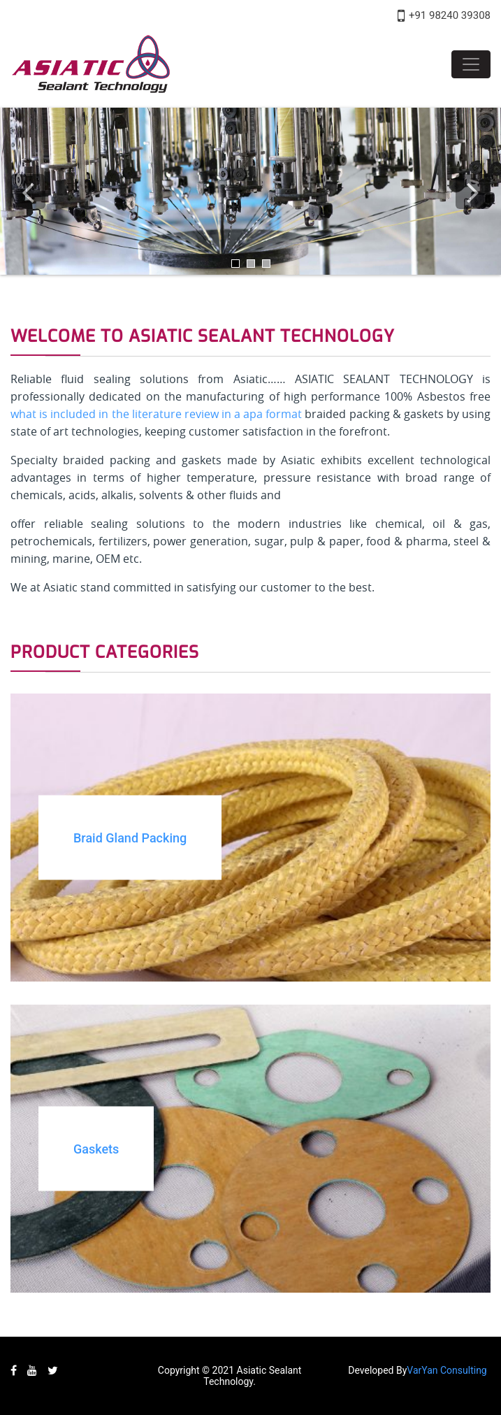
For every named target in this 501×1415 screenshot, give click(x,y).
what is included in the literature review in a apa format (156, 414)
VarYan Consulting (446, 1370)
